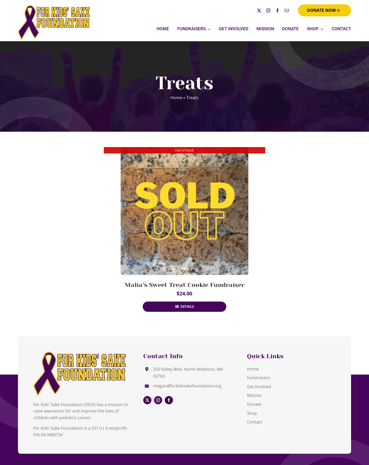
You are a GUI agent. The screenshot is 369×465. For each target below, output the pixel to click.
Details (187, 306)
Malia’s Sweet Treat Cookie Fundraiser (184, 284)
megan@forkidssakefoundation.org (187, 386)
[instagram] (268, 10)
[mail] (287, 10)
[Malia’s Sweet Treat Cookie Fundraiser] (184, 211)
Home (176, 97)
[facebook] (277, 10)
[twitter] (259, 10)
